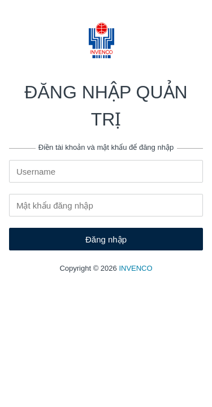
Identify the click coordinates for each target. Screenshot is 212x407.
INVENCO (135, 268)
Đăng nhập (106, 239)
